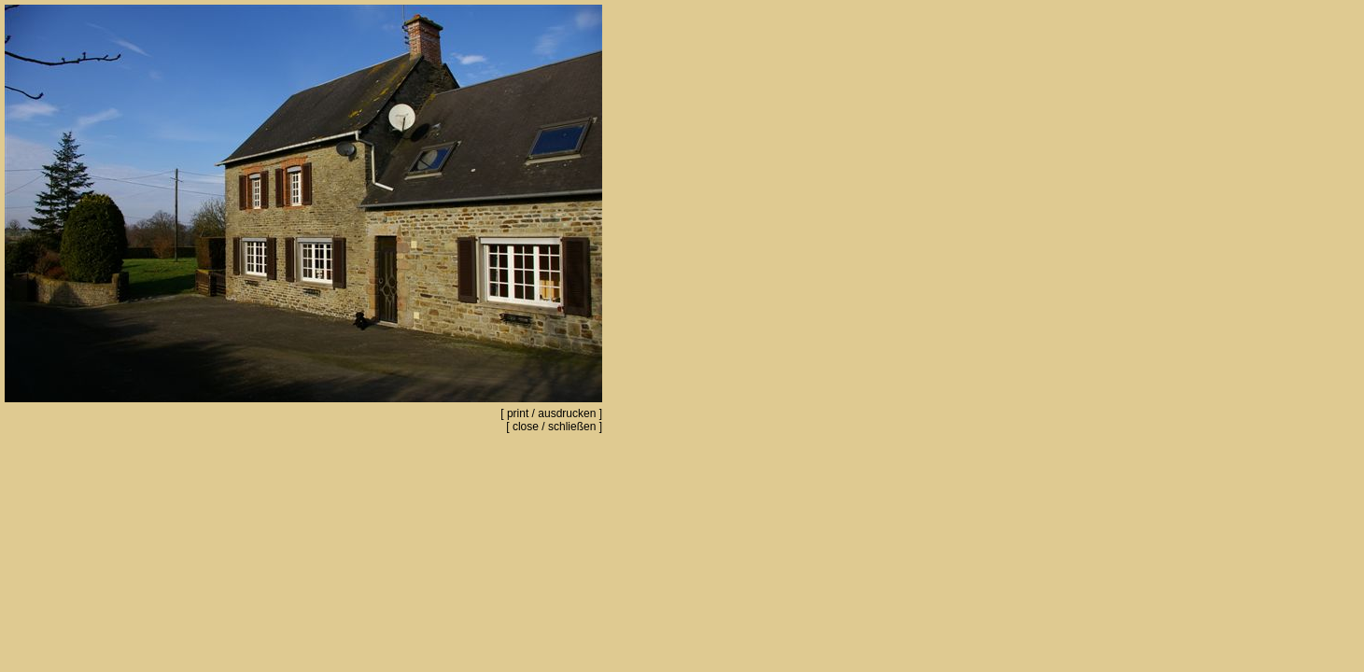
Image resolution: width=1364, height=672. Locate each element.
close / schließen (554, 426)
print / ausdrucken (551, 413)
